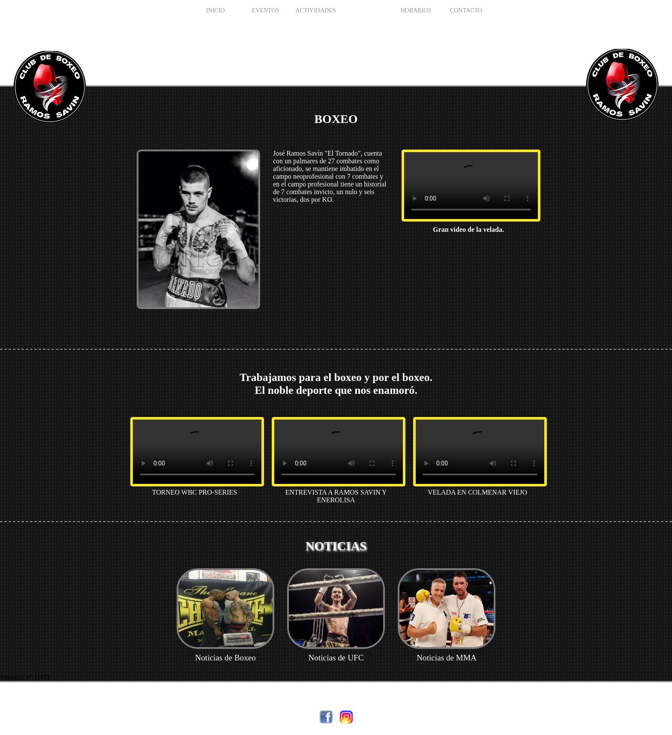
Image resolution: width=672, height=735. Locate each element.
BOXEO (365, 10)
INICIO (215, 10)
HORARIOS (416, 10)
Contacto (466, 10)
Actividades (315, 10)
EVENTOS (265, 10)
